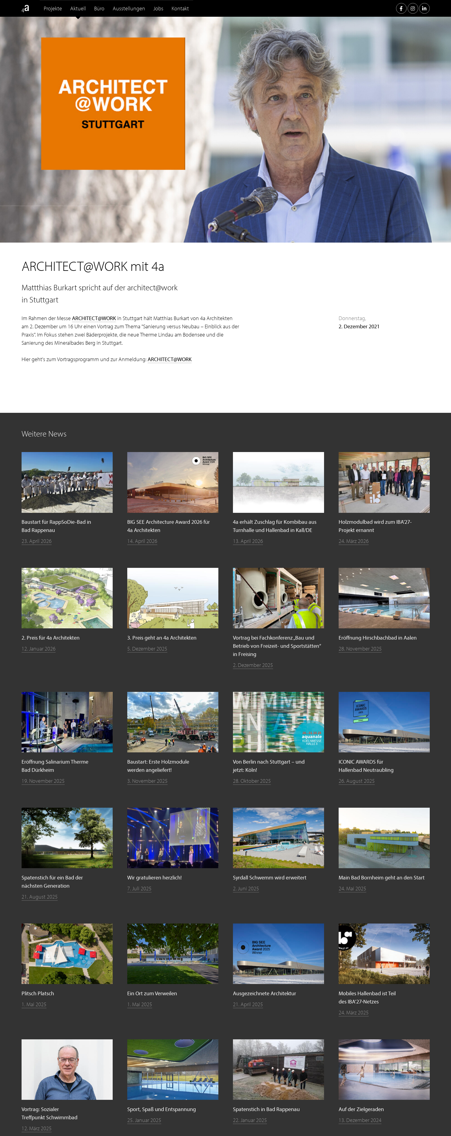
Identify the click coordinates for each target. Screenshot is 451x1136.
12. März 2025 (37, 1128)
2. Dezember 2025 (253, 664)
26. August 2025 (357, 780)
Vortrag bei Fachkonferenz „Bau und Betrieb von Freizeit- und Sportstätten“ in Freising (277, 646)
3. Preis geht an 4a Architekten (161, 637)
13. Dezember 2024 (360, 1120)
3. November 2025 (147, 780)
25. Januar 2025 (144, 1120)
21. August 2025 (40, 896)
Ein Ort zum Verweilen (152, 993)
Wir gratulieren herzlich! (154, 877)
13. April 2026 (248, 540)
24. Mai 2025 (352, 888)
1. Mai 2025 (34, 1004)
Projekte (53, 8)
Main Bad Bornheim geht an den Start (382, 877)
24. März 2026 (354, 540)
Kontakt (180, 8)
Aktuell (78, 8)
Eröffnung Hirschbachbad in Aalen (378, 637)
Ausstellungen (129, 8)
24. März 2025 (354, 1012)
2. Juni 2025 (246, 888)
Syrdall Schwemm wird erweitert (269, 877)
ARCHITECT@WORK (94, 318)
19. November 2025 (43, 780)
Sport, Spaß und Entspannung (161, 1109)
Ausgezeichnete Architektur (264, 993)
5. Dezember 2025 (147, 648)
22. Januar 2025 (250, 1120)
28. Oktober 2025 (252, 780)
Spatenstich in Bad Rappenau (266, 1109)
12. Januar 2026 (39, 648)
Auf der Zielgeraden (361, 1109)
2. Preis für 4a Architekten (51, 637)
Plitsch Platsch (38, 993)
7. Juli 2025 (139, 888)
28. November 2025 (360, 648)
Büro (99, 8)
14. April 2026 (142, 540)
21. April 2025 (248, 1004)
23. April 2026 (37, 540)
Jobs (158, 8)
